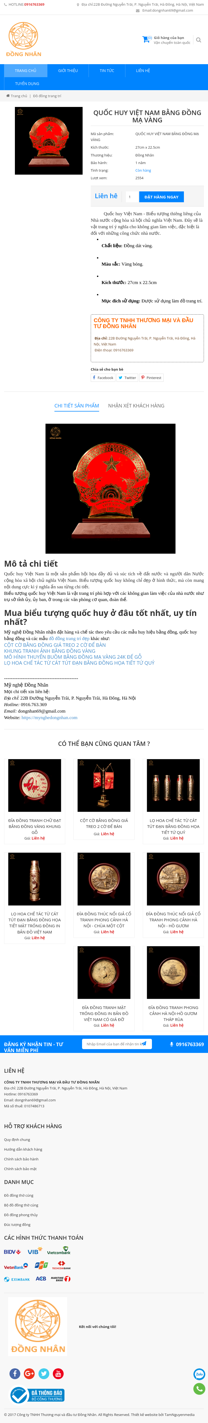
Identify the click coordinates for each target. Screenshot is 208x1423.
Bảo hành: (99, 162)
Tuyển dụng (27, 83)
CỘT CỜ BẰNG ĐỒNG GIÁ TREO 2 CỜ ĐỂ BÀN (55, 645)
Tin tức (107, 70)
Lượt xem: (99, 177)
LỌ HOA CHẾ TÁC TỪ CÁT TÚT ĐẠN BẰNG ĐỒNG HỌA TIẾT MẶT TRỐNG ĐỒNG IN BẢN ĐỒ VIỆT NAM (34, 922)
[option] (49, 141)
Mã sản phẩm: (102, 133)
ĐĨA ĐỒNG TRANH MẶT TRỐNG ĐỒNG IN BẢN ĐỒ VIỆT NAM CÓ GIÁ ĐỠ (104, 1013)
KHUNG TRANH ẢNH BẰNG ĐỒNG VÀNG (49, 651)
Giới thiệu (68, 70)
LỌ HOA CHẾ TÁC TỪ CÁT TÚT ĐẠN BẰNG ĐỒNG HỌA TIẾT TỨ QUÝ (173, 826)
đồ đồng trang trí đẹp (69, 638)
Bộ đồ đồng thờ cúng (21, 1205)
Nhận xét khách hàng (136, 406)
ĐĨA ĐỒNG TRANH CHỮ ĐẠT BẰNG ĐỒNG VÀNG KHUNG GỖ (34, 826)
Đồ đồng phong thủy (21, 1214)
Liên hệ (143, 70)
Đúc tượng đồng (17, 1224)
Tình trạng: (99, 170)
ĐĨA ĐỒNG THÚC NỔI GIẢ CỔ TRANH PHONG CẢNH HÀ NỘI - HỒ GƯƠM (173, 919)
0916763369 (34, 4)
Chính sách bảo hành (21, 1159)
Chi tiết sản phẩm (76, 406)
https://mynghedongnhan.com (49, 717)
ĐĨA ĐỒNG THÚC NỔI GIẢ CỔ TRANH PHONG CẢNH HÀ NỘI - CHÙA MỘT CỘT (104, 919)
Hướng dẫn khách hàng (23, 1149)
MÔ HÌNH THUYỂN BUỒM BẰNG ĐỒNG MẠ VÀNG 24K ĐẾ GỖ (73, 657)
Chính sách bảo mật (20, 1168)
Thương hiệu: (101, 155)
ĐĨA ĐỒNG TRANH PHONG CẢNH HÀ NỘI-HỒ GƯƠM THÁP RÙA (173, 1013)
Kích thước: (100, 147)
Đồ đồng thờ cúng (18, 1195)
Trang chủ (25, 70)
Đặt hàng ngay (162, 197)
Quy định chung (17, 1139)
